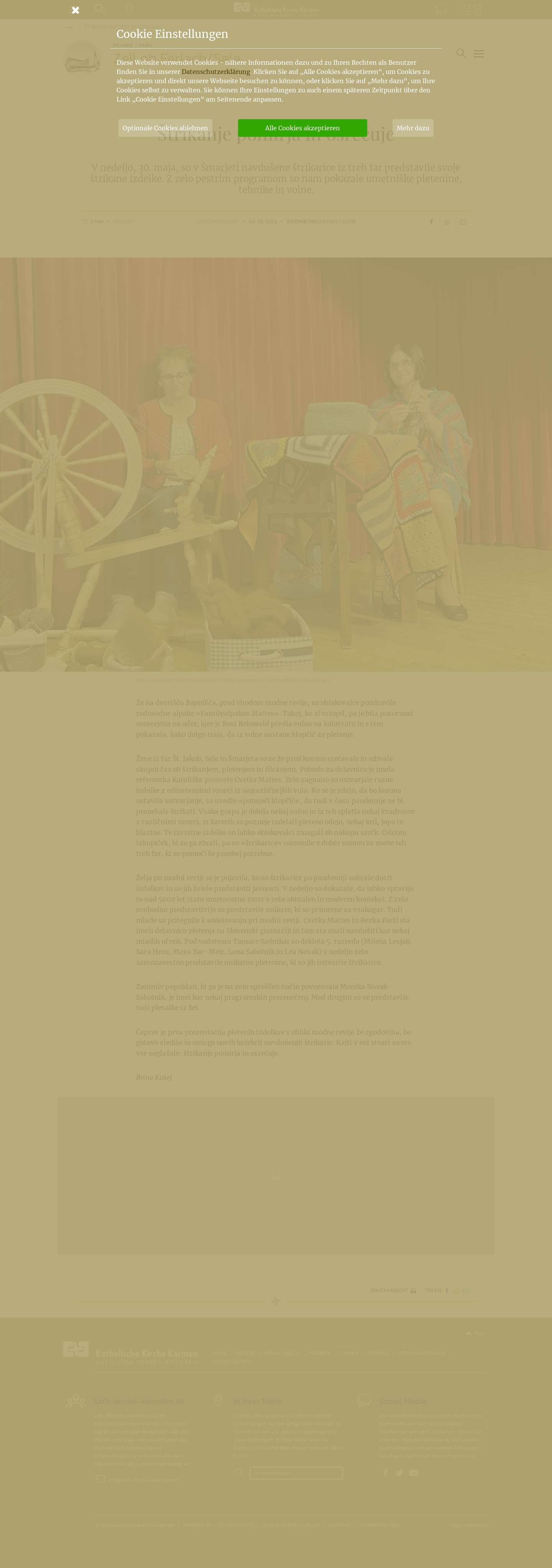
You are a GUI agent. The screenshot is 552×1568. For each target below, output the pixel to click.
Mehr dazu (413, 128)
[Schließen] (276, 10)
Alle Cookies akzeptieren (302, 128)
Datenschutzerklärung (216, 71)
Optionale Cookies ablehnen (165, 128)
